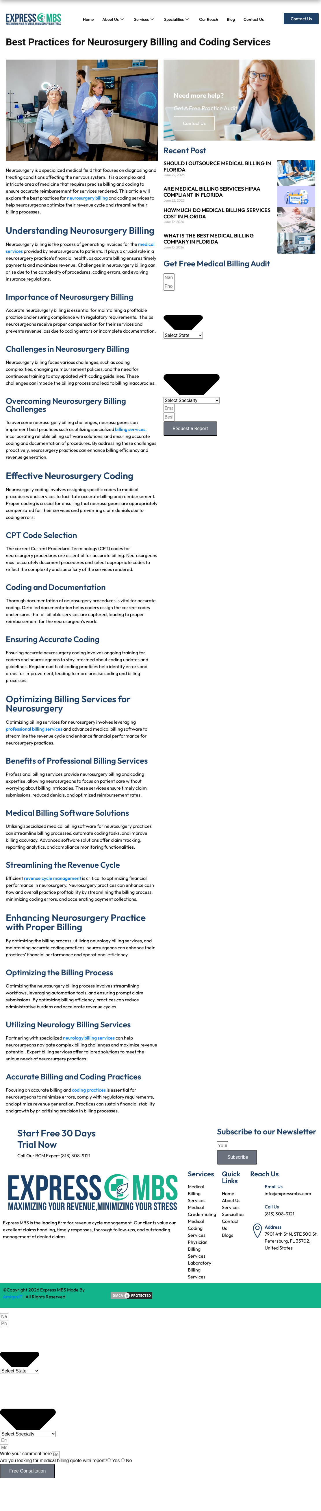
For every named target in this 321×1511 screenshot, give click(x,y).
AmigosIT (13, 1297)
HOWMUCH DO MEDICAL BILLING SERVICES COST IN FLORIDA (217, 213)
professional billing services (34, 729)
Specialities (176, 19)
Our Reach (208, 19)
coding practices (89, 1090)
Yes (116, 1460)
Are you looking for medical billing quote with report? (53, 1460)
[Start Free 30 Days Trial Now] (10, 1134)
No (129, 1460)
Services (144, 19)
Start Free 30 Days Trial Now (56, 1138)
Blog (231, 19)
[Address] (257, 1230)
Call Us (272, 1207)
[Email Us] (257, 1190)
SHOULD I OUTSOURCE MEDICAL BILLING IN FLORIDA (217, 166)
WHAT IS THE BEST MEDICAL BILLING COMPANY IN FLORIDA (209, 238)
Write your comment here (26, 1453)
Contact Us (254, 19)
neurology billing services (88, 1038)
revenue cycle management (52, 878)
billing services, (130, 429)
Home (88, 19)
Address (273, 1227)
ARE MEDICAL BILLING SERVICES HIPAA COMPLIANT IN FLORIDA (212, 191)
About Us (113, 19)
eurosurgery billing (89, 198)
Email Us (274, 1186)
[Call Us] (257, 1210)
